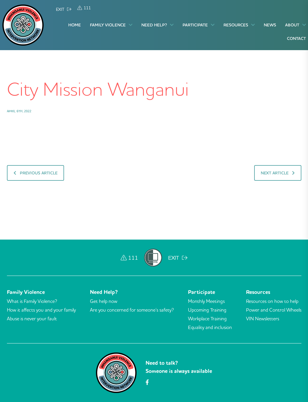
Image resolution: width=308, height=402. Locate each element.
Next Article (277, 173)
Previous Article (36, 173)
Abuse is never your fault (32, 319)
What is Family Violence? (32, 301)
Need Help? (157, 25)
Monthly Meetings (206, 301)
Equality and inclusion (210, 327)
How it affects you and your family (41, 310)
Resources (239, 25)
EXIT (63, 9)
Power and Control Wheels (273, 310)
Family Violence (111, 25)
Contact (296, 38)
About (295, 25)
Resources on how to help (272, 301)
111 (84, 8)
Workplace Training (207, 319)
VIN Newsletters (262, 319)
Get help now (103, 301)
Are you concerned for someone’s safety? (132, 310)
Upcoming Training (207, 310)
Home (74, 25)
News (270, 25)
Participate (198, 25)
